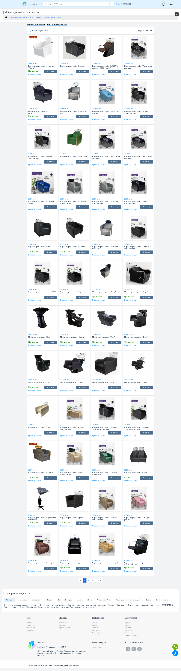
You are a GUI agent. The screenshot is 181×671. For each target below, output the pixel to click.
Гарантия (128, 630)
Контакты (86, 9)
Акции (120, 9)
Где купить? (63, 625)
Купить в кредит (34, 77)
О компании (57, 9)
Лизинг (127, 628)
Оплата (77, 9)
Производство (31, 633)
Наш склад (129, 635)
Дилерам (95, 630)
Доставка (68, 9)
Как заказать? (64, 628)
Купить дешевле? (65, 630)
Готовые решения (98, 635)
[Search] (111, 3)
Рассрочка (128, 633)
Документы (30, 628)
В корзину (50, 74)
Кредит (127, 625)
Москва (132, 9)
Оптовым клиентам (131, 638)
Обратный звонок (150, 4)
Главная (46, 9)
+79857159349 (125, 4)
